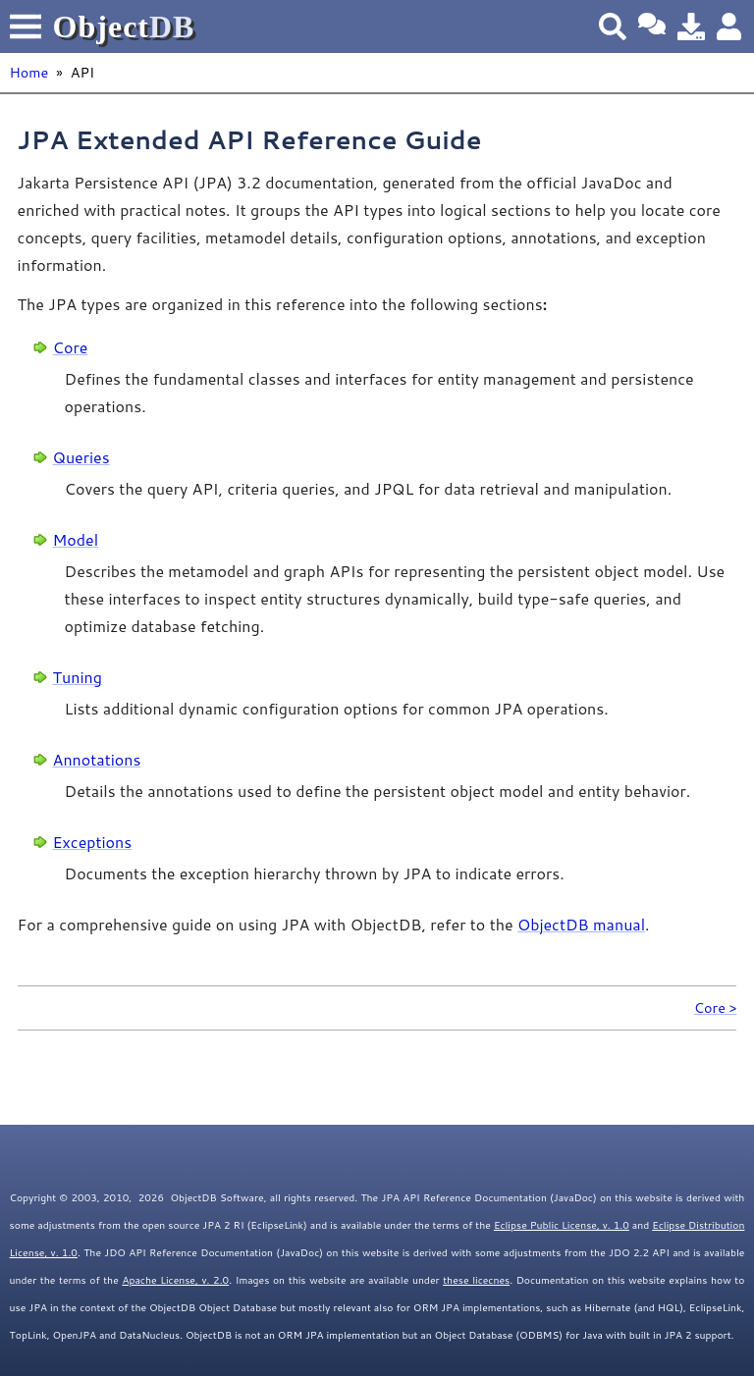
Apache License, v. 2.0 (175, 1280)
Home (29, 72)
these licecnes (476, 1280)
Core (70, 347)
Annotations (97, 759)
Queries (81, 457)
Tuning (77, 676)
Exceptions (93, 841)
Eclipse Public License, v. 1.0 (561, 1225)
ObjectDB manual (581, 924)
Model (75, 539)
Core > (715, 1007)
